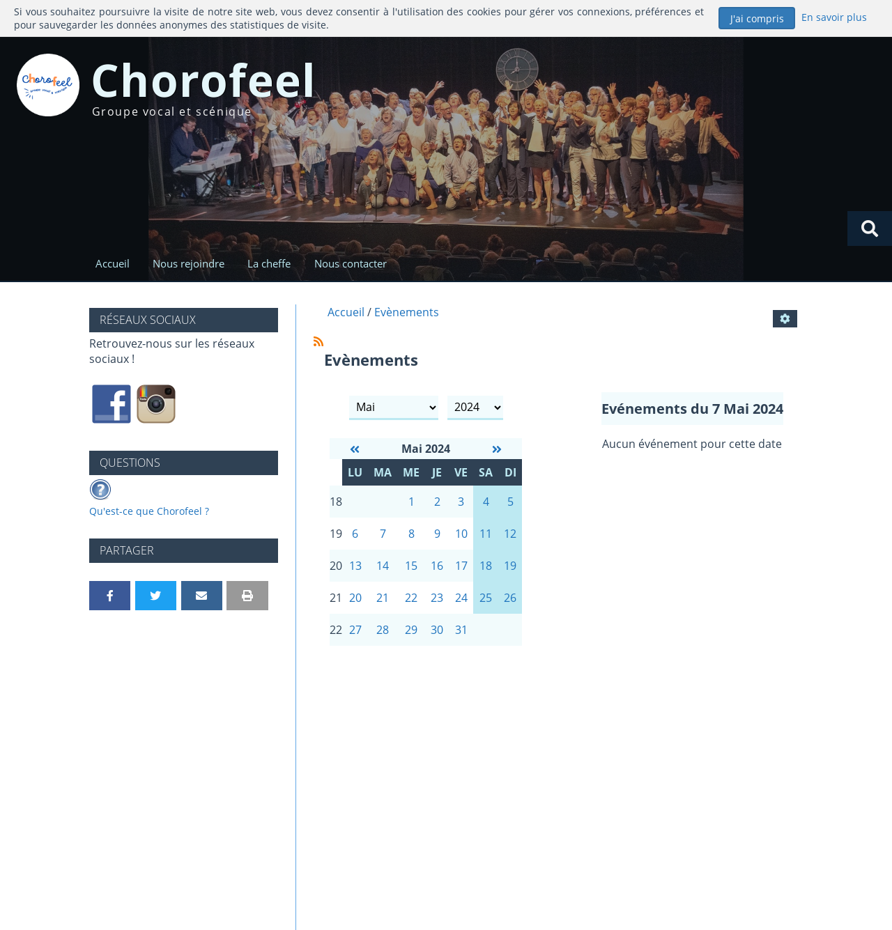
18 (485, 565)
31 (461, 629)
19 (510, 565)
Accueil (112, 263)
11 (485, 533)
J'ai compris (757, 18)
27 (355, 629)
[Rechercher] (869, 228)
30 (437, 629)
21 (382, 597)
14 (382, 565)
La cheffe (269, 263)
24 (461, 597)
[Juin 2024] (497, 449)
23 (437, 597)
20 (355, 597)
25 (485, 597)
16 (437, 565)
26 (510, 597)
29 (411, 629)
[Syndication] (318, 341)
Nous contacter (350, 263)
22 (411, 597)
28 (382, 629)
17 (461, 565)
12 (510, 533)
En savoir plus (834, 17)
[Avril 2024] (355, 449)
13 (355, 565)
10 (461, 533)
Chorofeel (204, 79)
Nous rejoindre (188, 263)
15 (411, 565)
